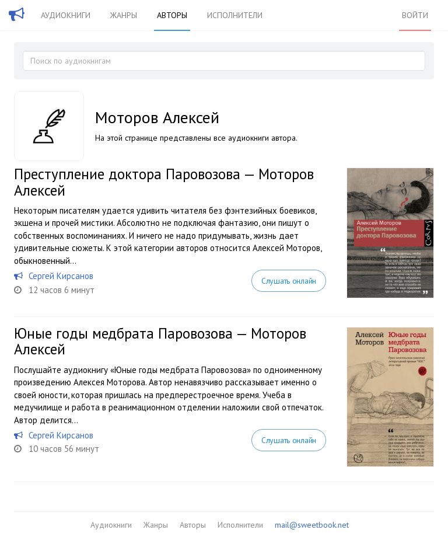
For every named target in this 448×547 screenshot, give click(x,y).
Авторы (172, 15)
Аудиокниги (65, 15)
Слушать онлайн (288, 281)
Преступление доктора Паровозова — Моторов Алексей (164, 182)
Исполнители (234, 15)
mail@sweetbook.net (312, 525)
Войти (415, 15)
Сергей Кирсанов (61, 275)
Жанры (123, 15)
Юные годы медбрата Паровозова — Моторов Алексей (160, 341)
